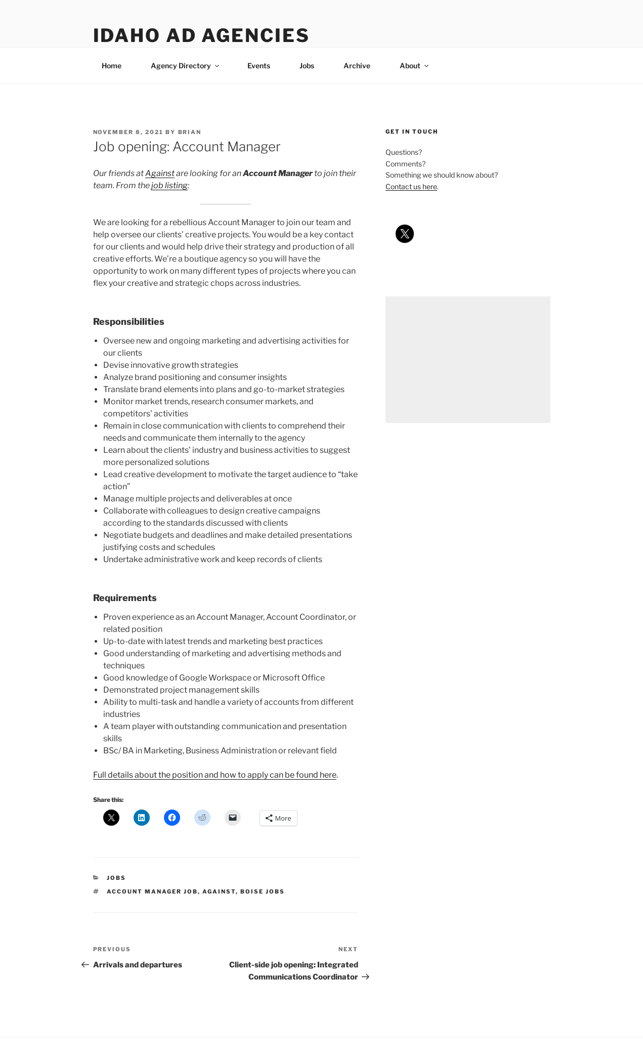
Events (258, 65)
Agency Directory (186, 65)
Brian (190, 132)
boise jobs (262, 891)
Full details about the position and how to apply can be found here (214, 775)
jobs (116, 877)
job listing (169, 185)
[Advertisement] (467, 359)
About (415, 65)
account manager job (152, 891)
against (219, 891)
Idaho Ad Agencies (201, 35)
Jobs (306, 65)
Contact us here (411, 186)
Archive (357, 65)
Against (160, 173)
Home (111, 65)
